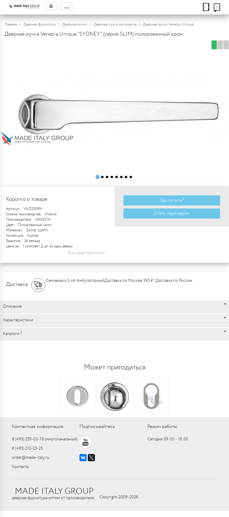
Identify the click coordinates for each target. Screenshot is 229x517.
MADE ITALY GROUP (54, 491)
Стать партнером (172, 213)
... (66, 6)
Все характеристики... (88, 253)
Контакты (20, 467)
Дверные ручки (74, 24)
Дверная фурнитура (39, 24)
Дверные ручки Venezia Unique (168, 24)
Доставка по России (173, 281)
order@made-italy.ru (30, 458)
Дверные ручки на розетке (114, 24)
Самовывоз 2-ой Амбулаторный (75, 281)
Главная (11, 24)
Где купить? (172, 200)
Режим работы (162, 426)
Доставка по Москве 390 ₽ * (129, 281)
